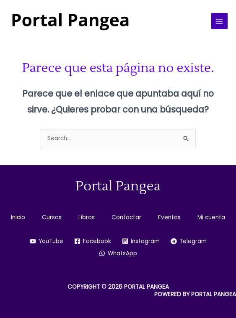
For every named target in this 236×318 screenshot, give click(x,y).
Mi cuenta (211, 217)
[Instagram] (141, 241)
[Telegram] (189, 241)
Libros (86, 217)
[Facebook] (92, 241)
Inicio (18, 217)
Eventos (169, 217)
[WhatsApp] (118, 253)
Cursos (52, 217)
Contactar (126, 217)
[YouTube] (46, 241)
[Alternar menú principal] (219, 21)
